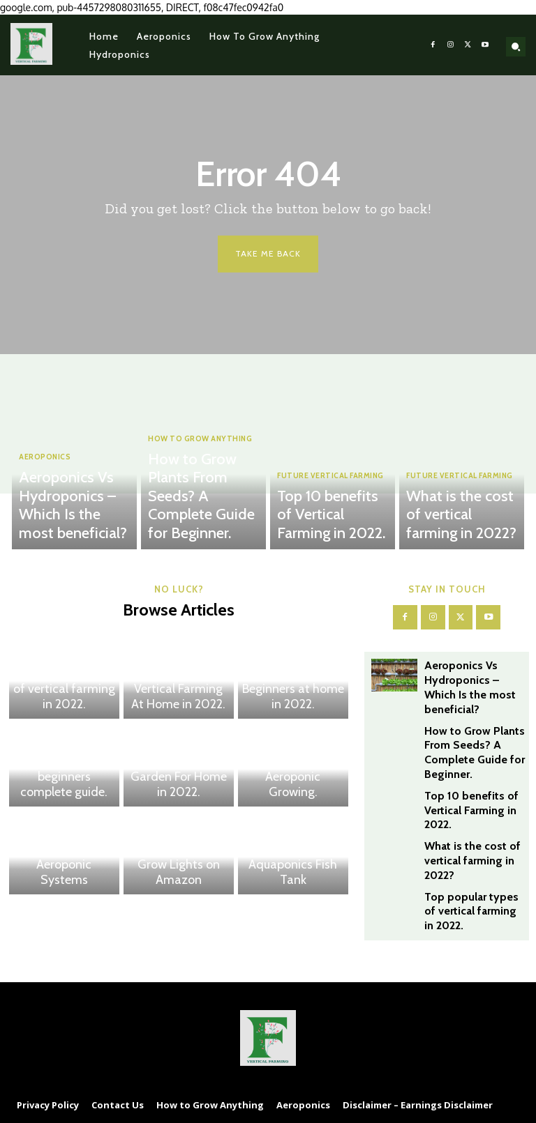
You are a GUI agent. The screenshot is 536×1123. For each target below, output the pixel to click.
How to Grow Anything (199, 496)
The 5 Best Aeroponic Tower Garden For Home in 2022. (178, 782)
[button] (516, 46)
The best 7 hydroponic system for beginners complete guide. (64, 782)
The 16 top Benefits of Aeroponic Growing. (293, 788)
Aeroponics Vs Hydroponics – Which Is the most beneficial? (76, 525)
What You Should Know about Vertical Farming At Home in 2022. (178, 694)
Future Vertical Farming (328, 507)
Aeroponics (44, 496)
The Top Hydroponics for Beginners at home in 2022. (293, 694)
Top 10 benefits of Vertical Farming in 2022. (332, 530)
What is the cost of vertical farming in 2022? (462, 530)
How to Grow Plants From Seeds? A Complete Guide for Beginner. (203, 525)
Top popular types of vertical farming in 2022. (63, 700)
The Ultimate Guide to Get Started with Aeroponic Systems (64, 870)
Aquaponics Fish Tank (293, 882)
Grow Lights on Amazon (178, 882)
